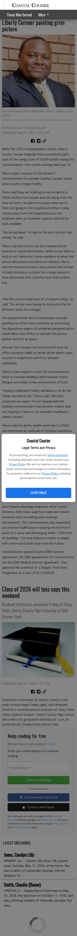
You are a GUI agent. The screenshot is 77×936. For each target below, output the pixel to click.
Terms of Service (57, 455)
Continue (38, 492)
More (44, 14)
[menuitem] (44, 14)
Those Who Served (19, 14)
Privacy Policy (17, 464)
